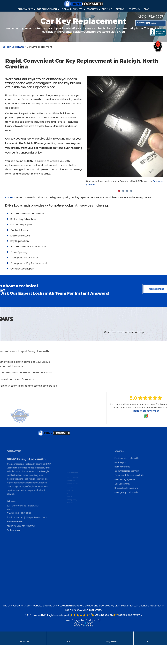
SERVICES (124, 472)
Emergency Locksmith (129, 503)
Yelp (68, 641)
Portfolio (134, 9)
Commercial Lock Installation (132, 490)
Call (146, 641)
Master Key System (128, 493)
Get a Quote (24, 641)
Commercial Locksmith (130, 487)
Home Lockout (126, 484)
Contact (10, 197)
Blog (147, 9)
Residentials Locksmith (129, 477)
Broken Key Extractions (129, 500)
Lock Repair (125, 481)
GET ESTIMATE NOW (146, 23)
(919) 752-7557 (150, 16)
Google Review (111, 641)
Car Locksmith (126, 496)
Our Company (25, 10)
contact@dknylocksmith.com (30, 521)
